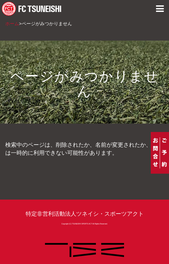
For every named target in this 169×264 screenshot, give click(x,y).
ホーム (12, 23)
